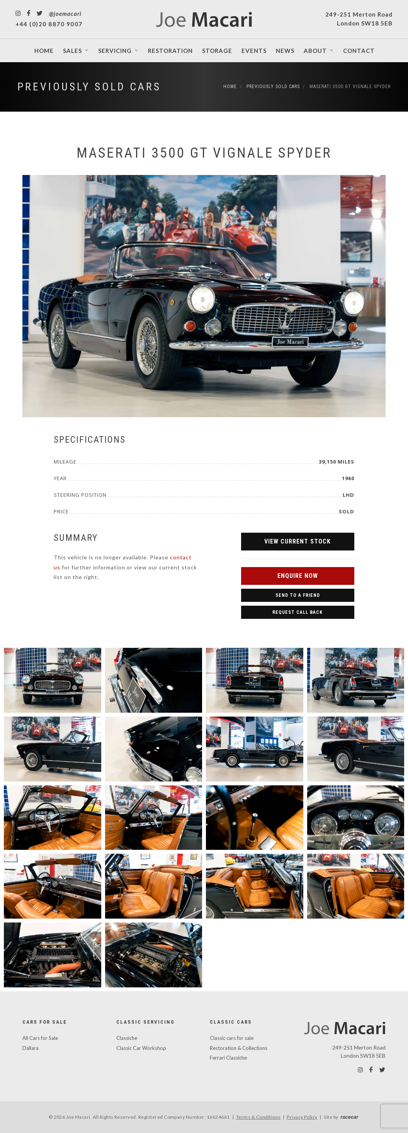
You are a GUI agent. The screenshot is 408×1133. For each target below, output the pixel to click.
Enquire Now (297, 575)
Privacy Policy (302, 1117)
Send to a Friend (297, 595)
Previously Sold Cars (89, 86)
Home (230, 86)
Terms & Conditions (258, 1117)
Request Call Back (297, 612)
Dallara (30, 1048)
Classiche (126, 1038)
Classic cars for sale (231, 1038)
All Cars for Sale (40, 1038)
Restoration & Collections (238, 1048)
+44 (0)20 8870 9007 (49, 23)
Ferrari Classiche (228, 1058)
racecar (349, 1117)
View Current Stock (297, 541)
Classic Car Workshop (141, 1048)
